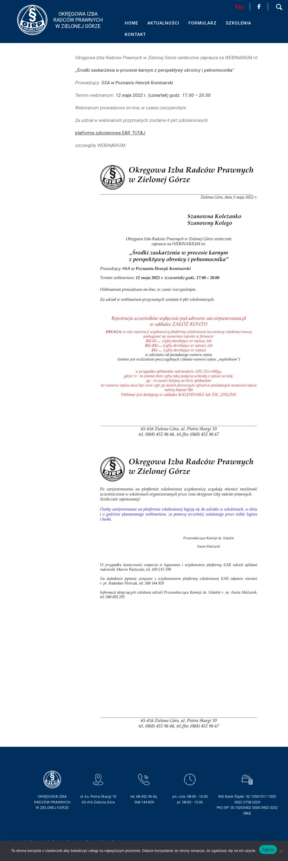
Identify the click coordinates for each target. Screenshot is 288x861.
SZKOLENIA (238, 23)
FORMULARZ (202, 23)
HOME (131, 23)
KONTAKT (135, 34)
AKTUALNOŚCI (163, 23)
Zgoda (268, 849)
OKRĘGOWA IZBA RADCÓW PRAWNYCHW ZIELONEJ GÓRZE (78, 20)
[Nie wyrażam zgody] (281, 851)
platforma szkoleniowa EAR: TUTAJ (110, 133)
